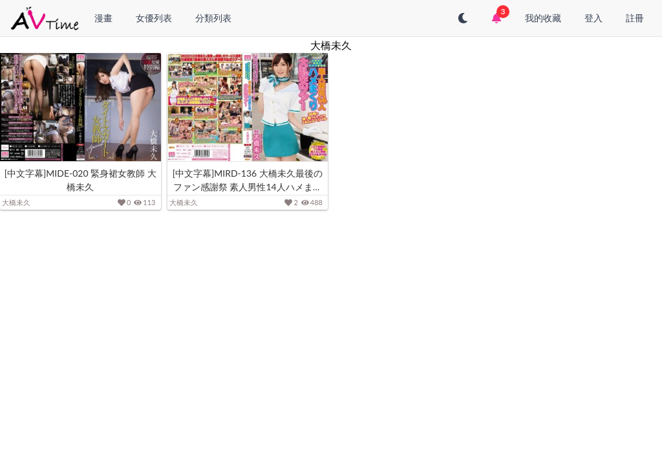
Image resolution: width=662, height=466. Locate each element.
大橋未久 (16, 202)
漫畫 (103, 17)
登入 (593, 17)
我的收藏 (543, 17)
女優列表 (154, 17)
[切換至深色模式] (463, 18)
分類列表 (213, 17)
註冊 (635, 17)
